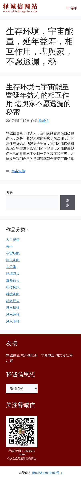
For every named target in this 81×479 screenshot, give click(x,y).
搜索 (9, 192)
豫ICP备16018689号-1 (47, 473)
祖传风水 (13, 287)
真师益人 (13, 280)
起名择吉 (13, 301)
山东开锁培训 (27, 355)
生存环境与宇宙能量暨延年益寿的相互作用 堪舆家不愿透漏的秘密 (38, 99)
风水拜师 (13, 314)
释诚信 (11, 355)
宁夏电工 (48, 355)
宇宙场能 (18, 171)
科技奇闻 (13, 294)
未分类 (11, 267)
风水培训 (13, 307)
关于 (9, 246)
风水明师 (13, 321)
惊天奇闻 (13, 260)
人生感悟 (13, 239)
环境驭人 (13, 273)
